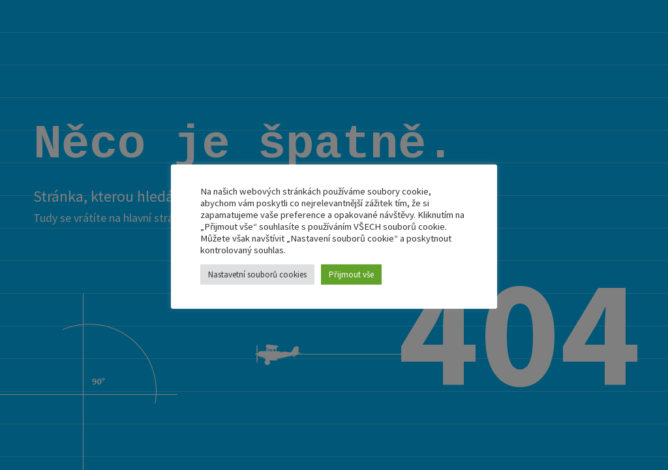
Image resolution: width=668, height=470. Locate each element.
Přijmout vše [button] (351, 274)
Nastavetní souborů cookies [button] (257, 274)
